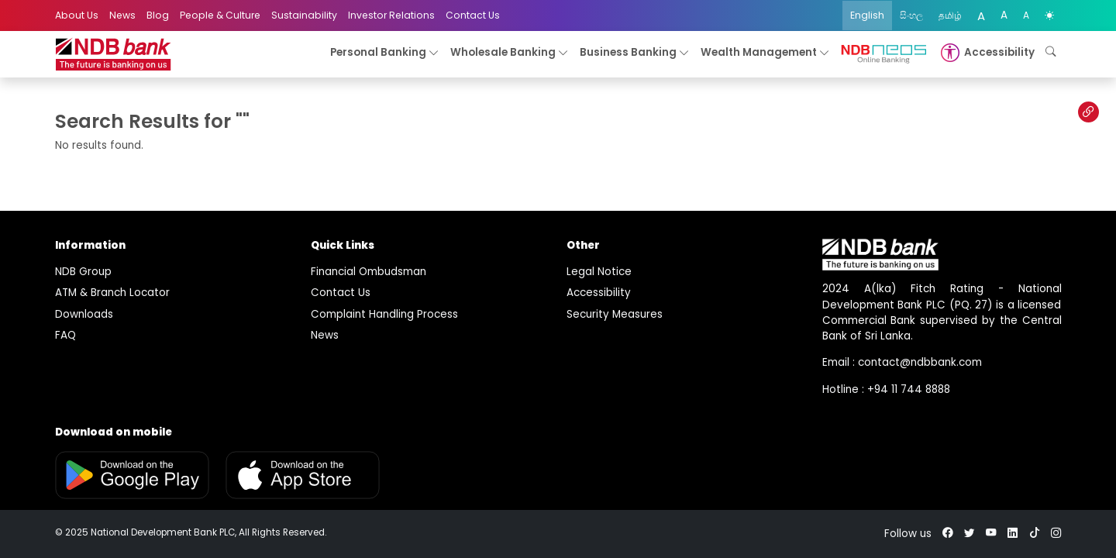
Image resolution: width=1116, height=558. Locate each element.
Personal (384, 53)
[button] (986, 53)
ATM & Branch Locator (112, 292)
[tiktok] (1034, 533)
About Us (76, 15)
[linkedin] (1013, 533)
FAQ (65, 335)
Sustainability (304, 15)
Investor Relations (391, 15)
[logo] (113, 54)
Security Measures (615, 314)
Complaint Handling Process (384, 314)
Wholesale (509, 53)
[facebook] (947, 533)
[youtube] (991, 533)
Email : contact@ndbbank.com (902, 362)
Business (635, 53)
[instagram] (1056, 533)
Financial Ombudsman (368, 271)
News (122, 15)
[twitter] (969, 533)
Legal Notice (599, 271)
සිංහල (911, 15)
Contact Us (473, 15)
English (867, 15)
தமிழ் (950, 15)
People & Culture (220, 15)
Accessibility (599, 292)
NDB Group (83, 271)
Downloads (84, 314)
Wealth (765, 53)
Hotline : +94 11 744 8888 (886, 389)
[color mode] (1049, 15)
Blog (157, 15)
